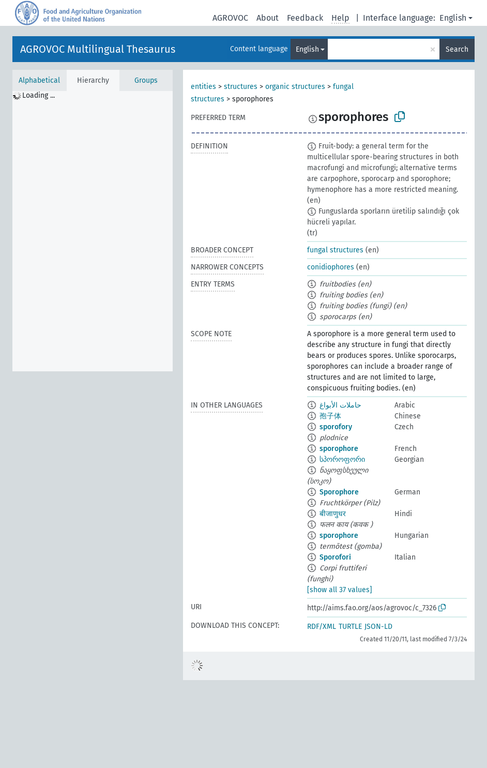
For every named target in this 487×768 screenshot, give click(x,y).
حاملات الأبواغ (340, 405)
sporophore (338, 448)
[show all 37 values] (339, 589)
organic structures (295, 86)
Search (457, 49)
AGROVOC (230, 18)
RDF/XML (321, 626)
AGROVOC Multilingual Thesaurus (97, 49)
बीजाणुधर (332, 513)
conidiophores (330, 267)
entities (203, 86)
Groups (146, 80)
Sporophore (339, 492)
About (267, 18)
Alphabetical (39, 80)
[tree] (92, 231)
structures (240, 86)
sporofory (335, 427)
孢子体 (330, 416)
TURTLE (350, 626)
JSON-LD (378, 626)
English (452, 18)
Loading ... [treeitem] (38, 95)
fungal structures (335, 250)
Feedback (305, 18)
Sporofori (335, 557)
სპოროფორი (342, 459)
